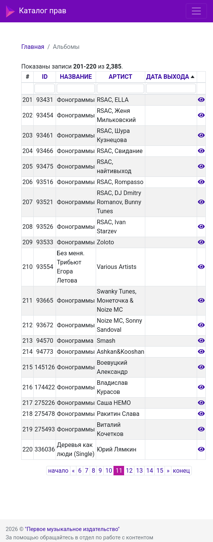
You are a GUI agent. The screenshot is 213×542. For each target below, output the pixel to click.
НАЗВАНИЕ (76, 76)
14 (149, 470)
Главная (32, 46)
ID (45, 76)
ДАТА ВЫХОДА (167, 76)
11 (118, 470)
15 (159, 470)
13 (139, 470)
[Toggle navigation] (196, 11)
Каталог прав (36, 11)
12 (129, 470)
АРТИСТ (120, 76)
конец (181, 470)
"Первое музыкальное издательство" (72, 529)
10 (108, 470)
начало (58, 470)
